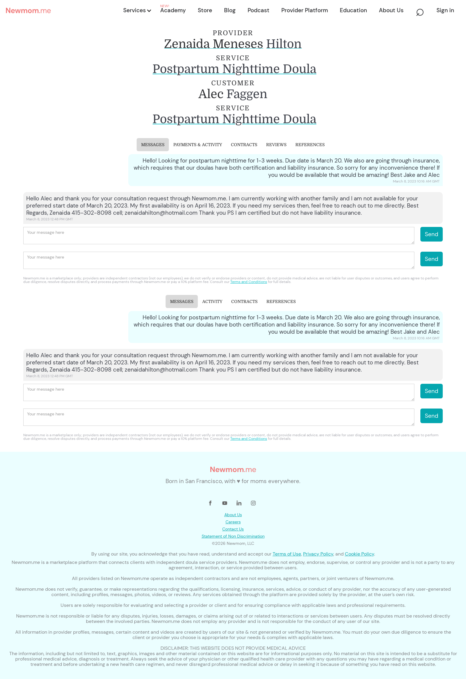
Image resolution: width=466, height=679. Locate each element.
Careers (233, 522)
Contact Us (233, 529)
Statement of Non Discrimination (233, 536)
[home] (63, 10)
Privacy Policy (318, 554)
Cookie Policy (359, 554)
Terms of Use (287, 554)
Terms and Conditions (248, 281)
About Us (233, 514)
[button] (137, 10)
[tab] (153, 144)
